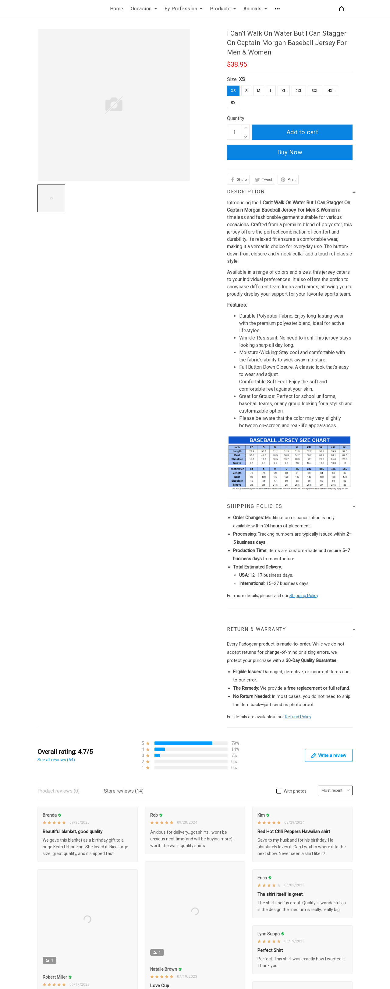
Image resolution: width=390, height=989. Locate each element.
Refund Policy (298, 716)
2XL (299, 91)
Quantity (235, 118)
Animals (255, 9)
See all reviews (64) (56, 759)
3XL (315, 91)
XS (242, 79)
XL (284, 91)
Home (116, 9)
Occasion (144, 9)
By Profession (184, 9)
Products (223, 9)
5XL (234, 103)
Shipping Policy (303, 595)
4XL (331, 91)
